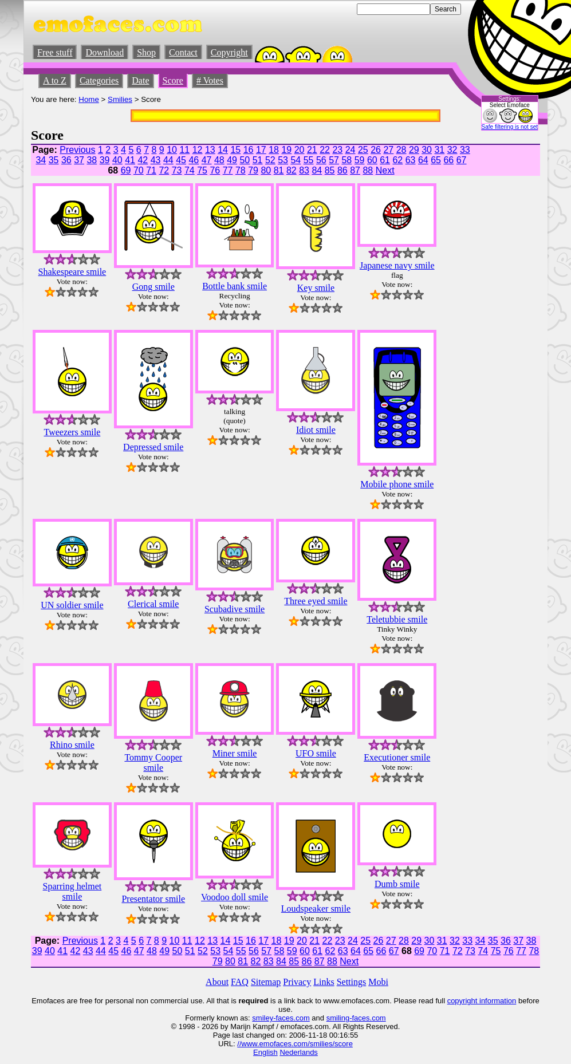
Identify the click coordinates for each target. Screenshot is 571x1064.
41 (130, 160)
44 (168, 160)
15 (235, 150)
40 (117, 160)
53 (283, 160)
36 (66, 160)
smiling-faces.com (356, 1018)
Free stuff (54, 52)
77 (228, 170)
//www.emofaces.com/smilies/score (295, 1043)
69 (126, 170)
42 (142, 160)
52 (270, 160)
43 (156, 160)
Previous (77, 150)
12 (197, 150)
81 (279, 170)
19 (286, 150)
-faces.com (291, 1018)
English (265, 1052)
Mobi (378, 982)
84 (317, 170)
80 (266, 170)
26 (376, 150)
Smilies (120, 99)
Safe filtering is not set (510, 127)
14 (223, 150)
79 (253, 170)
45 (181, 160)
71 (151, 170)
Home (88, 99)
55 (309, 160)
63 (410, 160)
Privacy (297, 982)
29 (414, 150)
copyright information (482, 1000)
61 (385, 160)
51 (258, 160)
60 (372, 160)
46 (193, 160)
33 (465, 150)
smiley (262, 1018)
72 (164, 170)
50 (244, 160)
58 (346, 160)
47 (207, 160)
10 (172, 150)
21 (312, 150)
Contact (183, 52)
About (217, 982)
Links (323, 982)
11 (184, 150)
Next (385, 170)
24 (350, 150)
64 (423, 160)
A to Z (54, 80)
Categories (99, 80)
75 (202, 170)
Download (104, 52)
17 (261, 150)
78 (240, 170)
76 (215, 170)
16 (248, 150)
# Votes (209, 80)
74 (189, 170)
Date (140, 80)
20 (299, 150)
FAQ (240, 982)
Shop (146, 52)
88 (368, 170)
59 (360, 160)
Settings (352, 982)
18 (274, 150)
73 (177, 170)
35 (54, 160)
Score (173, 80)
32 (452, 150)
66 (448, 160)
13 (210, 150)
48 (219, 160)
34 (41, 160)
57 (334, 160)
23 (337, 150)
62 (397, 160)
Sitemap (266, 982)
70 (138, 170)
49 (232, 160)
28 (401, 150)
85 (330, 170)
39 (105, 160)
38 (91, 160)
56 (321, 160)
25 (363, 150)
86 (342, 170)
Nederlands (298, 1052)
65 (436, 160)
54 (295, 160)
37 (79, 160)
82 (291, 170)
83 (304, 170)
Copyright (229, 52)
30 (427, 150)
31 (439, 150)
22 (325, 150)
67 (461, 160)
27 (388, 150)
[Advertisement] (505, 315)
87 (355, 170)
